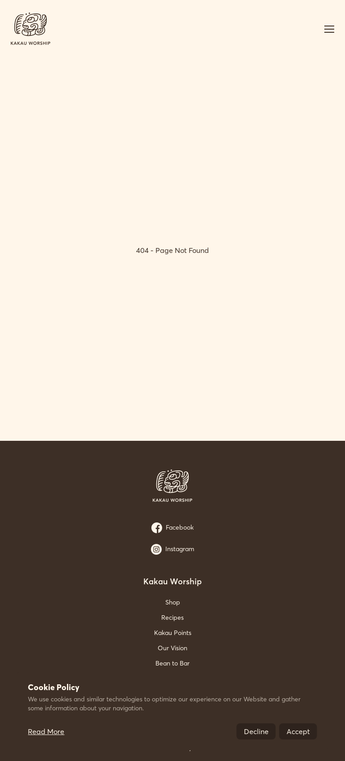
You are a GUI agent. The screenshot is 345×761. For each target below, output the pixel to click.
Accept (298, 731)
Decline (256, 731)
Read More (46, 731)
